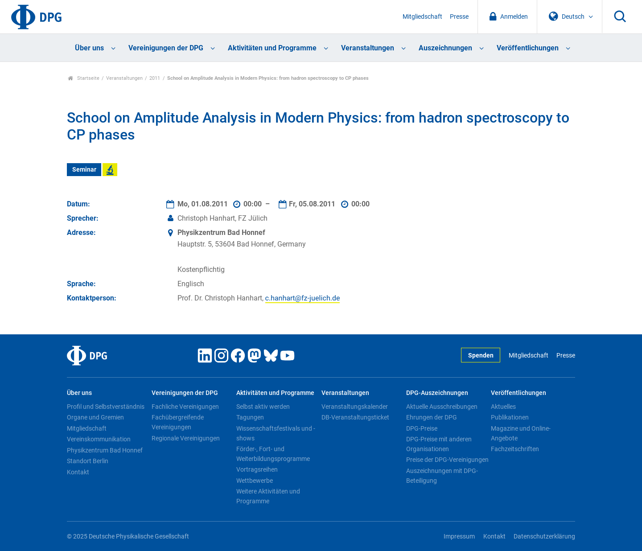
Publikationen (510, 417)
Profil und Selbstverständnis (105, 406)
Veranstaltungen (367, 48)
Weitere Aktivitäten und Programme (268, 496)
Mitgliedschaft (422, 17)
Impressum (459, 536)
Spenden (481, 355)
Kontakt (78, 472)
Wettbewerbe (254, 480)
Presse (459, 17)
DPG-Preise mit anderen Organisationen (439, 444)
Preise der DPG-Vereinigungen (447, 459)
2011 (154, 78)
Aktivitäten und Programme (272, 48)
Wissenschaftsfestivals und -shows (275, 433)
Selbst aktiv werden (263, 406)
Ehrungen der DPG (431, 417)
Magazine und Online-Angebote (521, 433)
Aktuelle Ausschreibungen (441, 406)
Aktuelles (503, 406)
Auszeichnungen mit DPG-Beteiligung (442, 475)
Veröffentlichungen (528, 48)
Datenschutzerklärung (544, 536)
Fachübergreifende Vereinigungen (178, 422)
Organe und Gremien (95, 417)
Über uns (89, 48)
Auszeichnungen (445, 48)
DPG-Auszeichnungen (437, 393)
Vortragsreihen (257, 469)
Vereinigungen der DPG (165, 48)
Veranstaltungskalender (354, 406)
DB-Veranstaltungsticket (355, 417)
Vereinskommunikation (99, 439)
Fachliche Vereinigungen (185, 406)
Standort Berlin (87, 461)
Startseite (83, 78)
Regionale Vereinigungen (186, 438)
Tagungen (250, 417)
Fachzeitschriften (515, 448)
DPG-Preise (421, 428)
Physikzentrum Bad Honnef (105, 450)
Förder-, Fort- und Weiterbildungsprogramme (273, 453)
